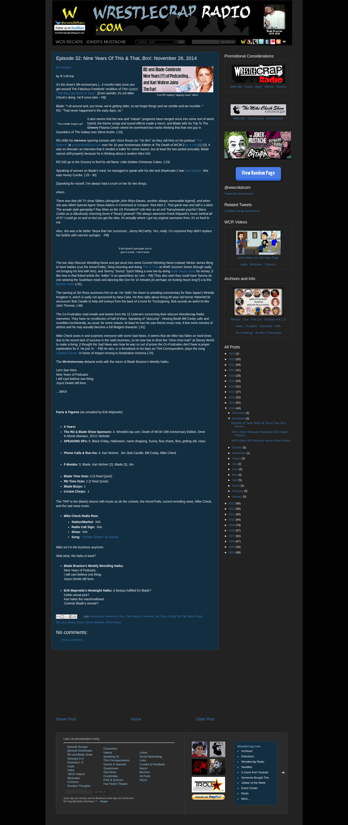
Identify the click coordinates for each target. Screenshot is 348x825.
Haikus (107, 752)
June (235, 469)
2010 (232, 519)
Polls (278, 326)
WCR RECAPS (69, 42)
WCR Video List (248, 257)
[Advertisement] (135, 683)
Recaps (235, 319)
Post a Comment (72, 639)
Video (70, 770)
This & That (150, 267)
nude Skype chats (183, 271)
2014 (232, 408)
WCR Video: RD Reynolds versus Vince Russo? (261, 440)
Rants (245, 793)
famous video (65, 284)
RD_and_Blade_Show (69, 622)
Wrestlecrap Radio (252, 761)
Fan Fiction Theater (115, 784)
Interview (148, 616)
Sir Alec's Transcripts (268, 332)
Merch (143, 768)
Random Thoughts (78, 786)
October (237, 447)
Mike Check (195, 616)
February (238, 491)
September (239, 453)
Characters (110, 748)
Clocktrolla (265, 326)
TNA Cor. (256, 319)
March (236, 485)
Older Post (205, 719)
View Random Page (258, 173)
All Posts (145, 776)
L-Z (283, 319)
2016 (232, 397)
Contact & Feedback (152, 764)
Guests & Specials (114, 764)
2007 (232, 536)
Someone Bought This (255, 777)
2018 (232, 386)
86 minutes (63, 67)
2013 (232, 503)
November (239, 418)
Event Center (249, 788)
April (235, 480)
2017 (232, 391)
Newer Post (66, 719)
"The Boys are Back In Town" (76, 93)
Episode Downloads (79, 750)
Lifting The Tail (177, 616)
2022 (232, 364)
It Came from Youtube (254, 772)
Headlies (246, 767)
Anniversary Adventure (103, 616)
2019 (232, 381)
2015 (232, 402)
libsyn (258, 86)
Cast (245, 319)
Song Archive (255, 118)
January (237, 496)
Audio (243, 264)
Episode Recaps (77, 746)
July (235, 464)
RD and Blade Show (79, 754)
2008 (232, 530)
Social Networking (151, 756)
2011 (232, 514)
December (239, 412)
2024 (232, 353)
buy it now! (191, 145)
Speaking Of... (112, 756)
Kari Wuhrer (193, 170)
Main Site (236, 86)
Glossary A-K (272, 319)
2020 (232, 375)
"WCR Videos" (76, 774)
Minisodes (256, 264)
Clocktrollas (110, 776)
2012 (232, 508)
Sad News (109, 772)
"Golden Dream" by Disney (100, 537)
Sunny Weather (94, 622)
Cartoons (270, 264)
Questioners (111, 768)
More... (245, 798)
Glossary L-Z (75, 762)
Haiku (239, 326)
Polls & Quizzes (113, 780)
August (237, 458)
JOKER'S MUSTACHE (106, 42)
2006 (232, 541)
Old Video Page (269, 257)
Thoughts (251, 326)
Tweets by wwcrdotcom (238, 193)
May (235, 474)
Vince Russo (113, 622)
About (143, 780)
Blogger (104, 801)
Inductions (247, 756)
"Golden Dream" (67, 353)
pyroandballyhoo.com (86, 145)
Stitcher (269, 86)
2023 (232, 359)
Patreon (281, 86)
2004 (232, 552)
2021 (232, 370)
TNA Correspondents (116, 760)
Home (136, 719)
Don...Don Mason (130, 616)
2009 (232, 525)
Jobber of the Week (253, 782)
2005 (232, 547)
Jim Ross (161, 616)
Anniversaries (274, 118)
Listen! (144, 752)
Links (143, 760)
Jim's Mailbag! (244, 332)
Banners (145, 772)
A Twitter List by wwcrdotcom (242, 211)
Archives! (247, 751)
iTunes (248, 86)
